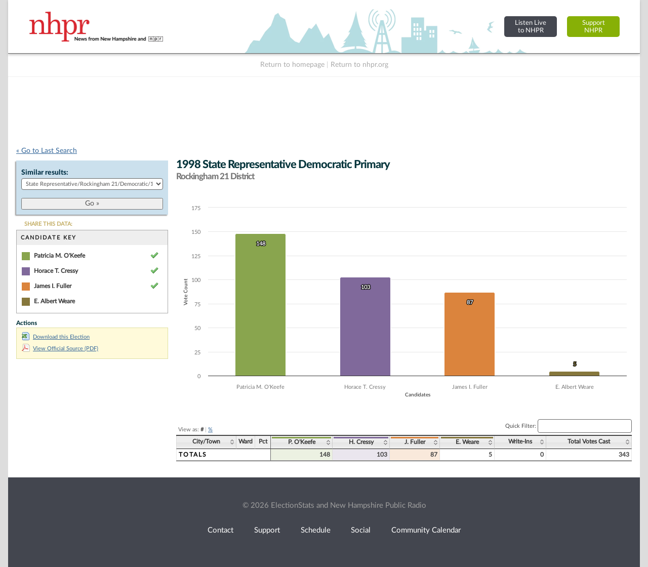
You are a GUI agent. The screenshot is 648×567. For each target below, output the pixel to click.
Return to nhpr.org (359, 64)
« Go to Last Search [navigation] (46, 150)
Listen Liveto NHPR (530, 26)
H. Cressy (361, 442)
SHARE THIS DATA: (48, 224)
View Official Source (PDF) (60, 348)
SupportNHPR (593, 26)
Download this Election (56, 337)
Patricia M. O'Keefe (59, 256)
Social (361, 530)
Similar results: (44, 172)
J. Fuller (414, 442)
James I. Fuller (52, 286)
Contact (220, 530)
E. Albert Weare (54, 301)
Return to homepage (292, 64)
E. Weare (467, 442)
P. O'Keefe (301, 442)
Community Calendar (426, 530)
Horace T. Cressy (56, 271)
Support (267, 530)
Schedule (316, 530)
